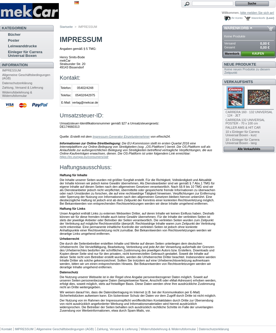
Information (15, 65)
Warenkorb (236, 28)
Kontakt (6, 329)
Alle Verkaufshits (248, 149)
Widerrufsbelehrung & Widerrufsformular (17, 94)
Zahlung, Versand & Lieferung (22, 87)
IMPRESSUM (11, 70)
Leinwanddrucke (22, 46)
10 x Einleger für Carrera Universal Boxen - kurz (242, 133)
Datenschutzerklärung (17, 83)
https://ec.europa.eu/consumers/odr (84, 156)
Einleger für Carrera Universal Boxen (25, 54)
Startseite (66, 26)
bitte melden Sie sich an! (257, 12)
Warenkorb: (258, 17)
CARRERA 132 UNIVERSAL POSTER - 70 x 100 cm (245, 121)
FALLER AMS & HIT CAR (243, 127)
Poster (13, 40)
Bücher (14, 34)
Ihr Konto (237, 17)
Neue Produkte (240, 64)
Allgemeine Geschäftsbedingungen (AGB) (65, 329)
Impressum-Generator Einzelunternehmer (121, 136)
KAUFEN (258, 53)
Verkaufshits (238, 82)
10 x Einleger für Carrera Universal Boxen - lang (242, 141)
